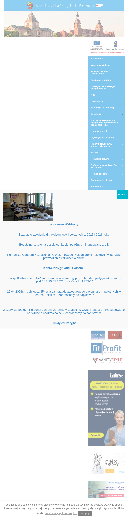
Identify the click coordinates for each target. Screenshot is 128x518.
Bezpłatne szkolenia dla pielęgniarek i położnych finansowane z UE (64, 244)
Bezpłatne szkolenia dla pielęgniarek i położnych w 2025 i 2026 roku (64, 234)
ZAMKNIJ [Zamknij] (122, 194)
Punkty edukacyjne (63, 323)
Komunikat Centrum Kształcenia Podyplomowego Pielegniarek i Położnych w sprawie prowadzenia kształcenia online (64, 256)
